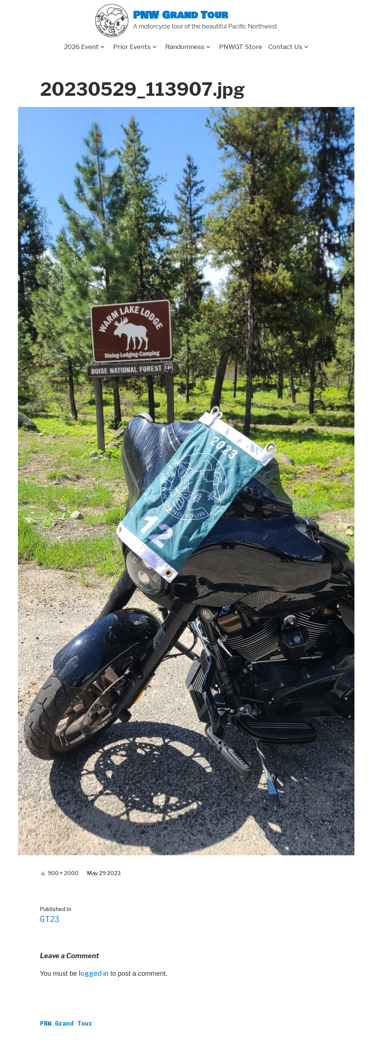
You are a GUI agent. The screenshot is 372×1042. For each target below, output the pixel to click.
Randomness (185, 47)
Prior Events (132, 47)
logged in (93, 973)
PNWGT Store (240, 47)
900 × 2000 (63, 873)
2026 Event (81, 47)
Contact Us (285, 47)
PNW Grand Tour (180, 15)
